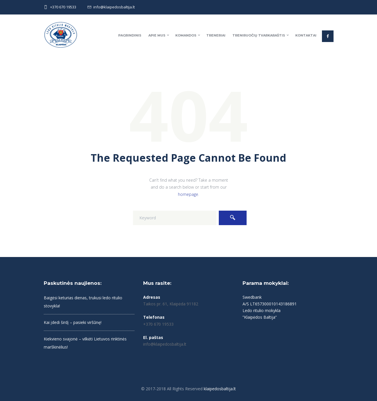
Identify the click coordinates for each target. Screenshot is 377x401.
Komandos (185, 35)
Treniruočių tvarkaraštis (258, 35)
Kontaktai (305, 35)
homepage (188, 194)
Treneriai (215, 35)
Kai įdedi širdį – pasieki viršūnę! (72, 322)
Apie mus (156, 35)
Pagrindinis (129, 35)
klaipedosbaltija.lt (220, 388)
